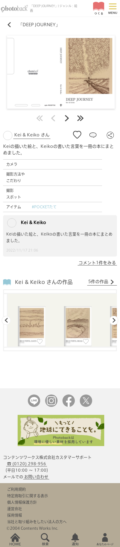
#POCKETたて (44, 207)
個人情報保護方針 (22, 502)
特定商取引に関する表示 (27, 496)
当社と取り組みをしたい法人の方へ (36, 522)
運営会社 (14, 509)
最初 (39, 118)
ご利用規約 (16, 489)
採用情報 (14, 515)
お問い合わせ (36, 477)
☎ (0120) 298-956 (26, 464)
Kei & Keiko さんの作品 (44, 282)
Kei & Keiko (26, 223)
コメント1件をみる (97, 263)
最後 (80, 118)
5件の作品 (101, 281)
